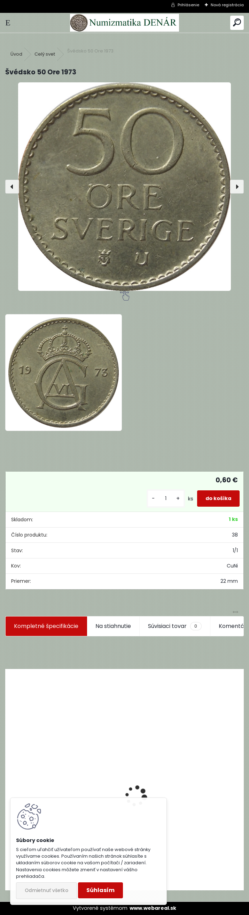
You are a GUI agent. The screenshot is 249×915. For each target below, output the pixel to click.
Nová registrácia (227, 5)
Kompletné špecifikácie (46, 626)
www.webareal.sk (153, 908)
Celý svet (44, 54)
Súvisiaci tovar (174, 626)
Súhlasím (100, 890)
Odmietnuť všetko (46, 890)
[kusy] (166, 498)
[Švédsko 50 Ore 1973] (124, 186)
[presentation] (12, 187)
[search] (237, 23)
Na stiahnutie (113, 626)
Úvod (16, 54)
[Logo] (124, 23)
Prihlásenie (188, 5)
